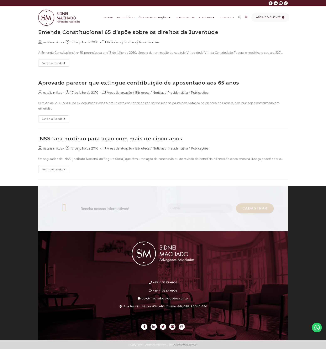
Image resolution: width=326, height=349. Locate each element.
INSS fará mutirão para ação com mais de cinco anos (110, 139)
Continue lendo (55, 62)
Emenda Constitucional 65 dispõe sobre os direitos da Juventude (128, 32)
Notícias (130, 42)
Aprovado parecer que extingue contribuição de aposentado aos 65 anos (138, 83)
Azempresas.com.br (185, 344)
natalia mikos (52, 42)
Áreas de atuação (119, 93)
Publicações (199, 93)
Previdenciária (149, 42)
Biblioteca (114, 42)
